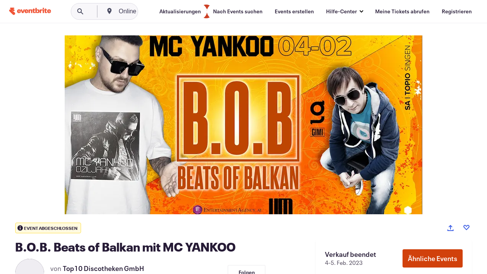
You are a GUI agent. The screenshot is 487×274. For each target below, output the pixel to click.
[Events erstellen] (294, 11)
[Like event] (466, 227)
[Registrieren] (457, 11)
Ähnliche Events (432, 258)
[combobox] (156, 11)
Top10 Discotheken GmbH (103, 268)
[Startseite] (30, 11)
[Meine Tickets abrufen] (402, 11)
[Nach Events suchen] (238, 11)
